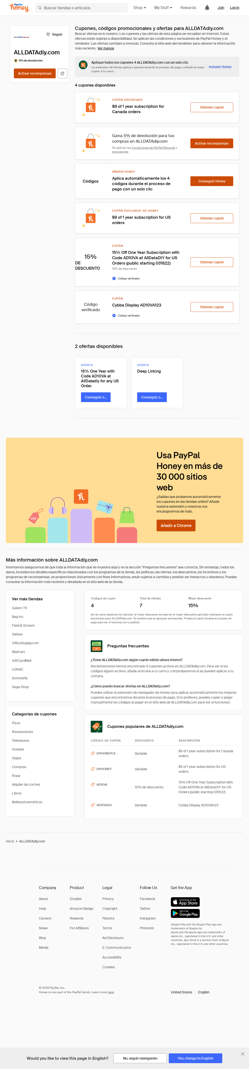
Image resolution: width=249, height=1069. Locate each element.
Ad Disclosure (113, 938)
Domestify (20, 678)
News (43, 928)
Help (42, 908)
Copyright (109, 908)
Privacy (108, 899)
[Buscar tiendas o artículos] (81, 8)
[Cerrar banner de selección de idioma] (242, 1054)
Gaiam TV (19, 608)
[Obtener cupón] (211, 107)
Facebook (147, 899)
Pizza (16, 723)
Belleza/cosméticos (27, 802)
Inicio (10, 841)
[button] (190, 992)
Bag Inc (18, 616)
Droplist (76, 899)
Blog (42, 938)
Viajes (16, 758)
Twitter (145, 908)
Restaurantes (22, 732)
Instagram (148, 918)
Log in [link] (234, 7)
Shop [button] (140, 7)
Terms (107, 928)
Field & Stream (23, 625)
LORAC (17, 669)
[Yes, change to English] (195, 1058)
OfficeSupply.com (25, 643)
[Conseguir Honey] (211, 181)
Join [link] (221, 7)
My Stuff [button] (163, 7)
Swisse (17, 634)
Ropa (16, 775)
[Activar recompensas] (35, 73)
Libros (16, 793)
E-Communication (116, 947)
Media (43, 947)
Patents (108, 918)
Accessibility (112, 957)
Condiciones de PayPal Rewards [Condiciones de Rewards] (153, 148)
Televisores (20, 740)
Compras (19, 767)
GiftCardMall (21, 660)
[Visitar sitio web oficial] (62, 73)
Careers (45, 918)
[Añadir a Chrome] (176, 525)
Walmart (18, 652)
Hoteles (18, 749)
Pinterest (147, 928)
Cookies (108, 967)
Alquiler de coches (26, 784)
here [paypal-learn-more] (111, 992)
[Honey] (19, 8)
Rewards (188, 7)
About (43, 899)
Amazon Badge (81, 908)
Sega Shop (20, 687)
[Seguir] (54, 34)
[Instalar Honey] (220, 67)
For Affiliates (79, 928)
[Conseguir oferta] (96, 397)
